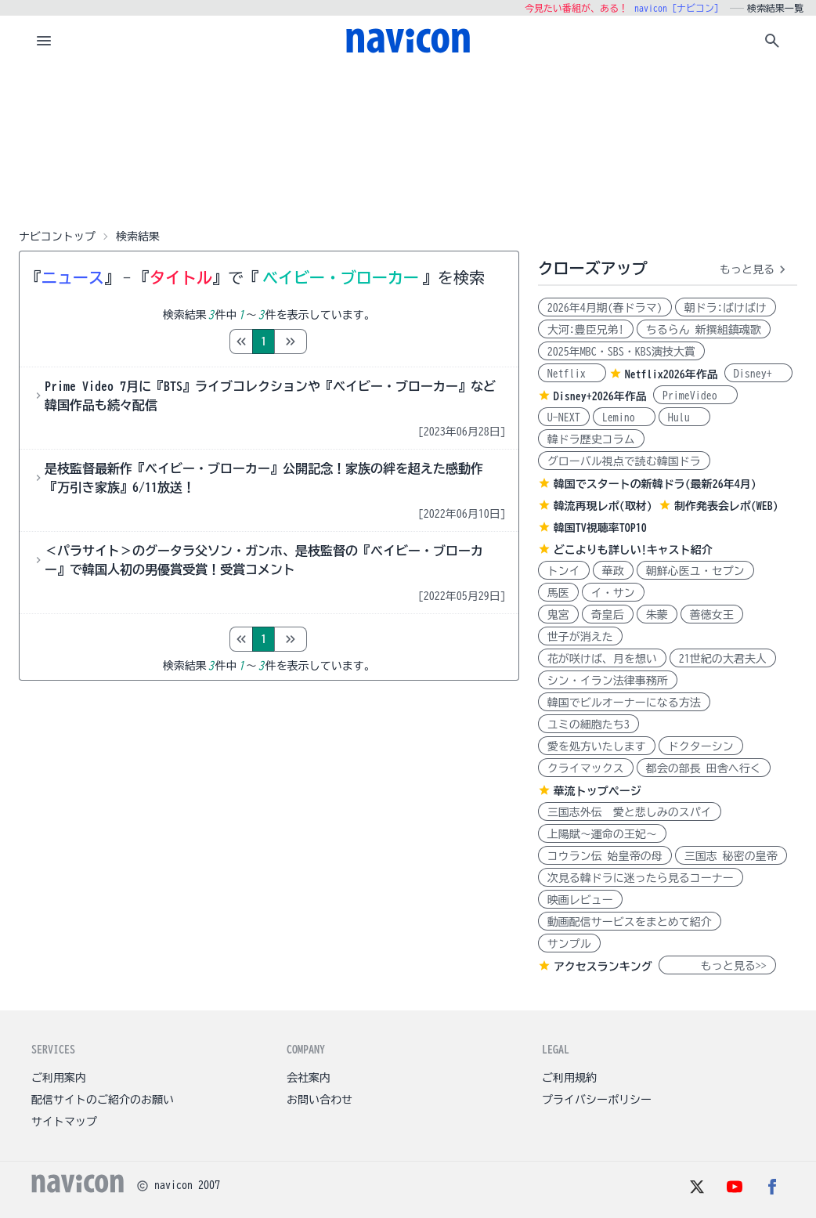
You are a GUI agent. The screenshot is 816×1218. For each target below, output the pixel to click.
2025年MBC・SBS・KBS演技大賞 (621, 351)
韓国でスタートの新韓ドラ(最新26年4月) (655, 484)
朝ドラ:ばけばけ (725, 307)
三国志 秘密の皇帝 (731, 856)
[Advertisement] (408, 144)
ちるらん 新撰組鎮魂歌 (703, 329)
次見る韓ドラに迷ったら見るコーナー (640, 878)
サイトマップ (64, 1121)
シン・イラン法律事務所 (607, 680)
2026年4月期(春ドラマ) (605, 307)
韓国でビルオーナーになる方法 (624, 702)
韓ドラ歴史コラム (591, 439)
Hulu (684, 417)
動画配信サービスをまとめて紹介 (629, 921)
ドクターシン (701, 746)
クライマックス (585, 768)
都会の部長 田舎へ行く (703, 768)
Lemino (624, 417)
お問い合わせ (319, 1099)
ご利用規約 (569, 1077)
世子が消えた (580, 636)
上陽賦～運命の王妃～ (602, 834)
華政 (613, 571)
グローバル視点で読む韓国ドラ (624, 461)
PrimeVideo (695, 395)
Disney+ (758, 373)
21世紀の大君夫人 (723, 658)
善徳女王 (712, 614)
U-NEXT (563, 417)
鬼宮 (558, 614)
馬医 (558, 592)
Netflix (572, 373)
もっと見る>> (717, 965)
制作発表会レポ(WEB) (726, 506)
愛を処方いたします (596, 746)
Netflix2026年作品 (671, 374)
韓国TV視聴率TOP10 (600, 527)
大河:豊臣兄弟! (585, 329)
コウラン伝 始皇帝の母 (605, 856)
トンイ (563, 571)
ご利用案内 (58, 1077)
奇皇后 (607, 614)
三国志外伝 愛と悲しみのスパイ (629, 812)
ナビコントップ (57, 236)
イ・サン (613, 592)
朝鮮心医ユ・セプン (695, 571)
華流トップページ (597, 791)
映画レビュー (580, 900)
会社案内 (308, 1077)
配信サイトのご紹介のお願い (102, 1099)
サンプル (569, 943)
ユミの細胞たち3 (588, 724)
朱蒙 (657, 614)
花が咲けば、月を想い (602, 658)
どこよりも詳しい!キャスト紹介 (633, 549)
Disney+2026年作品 (600, 396)
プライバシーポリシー (597, 1099)
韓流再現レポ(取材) (603, 506)
